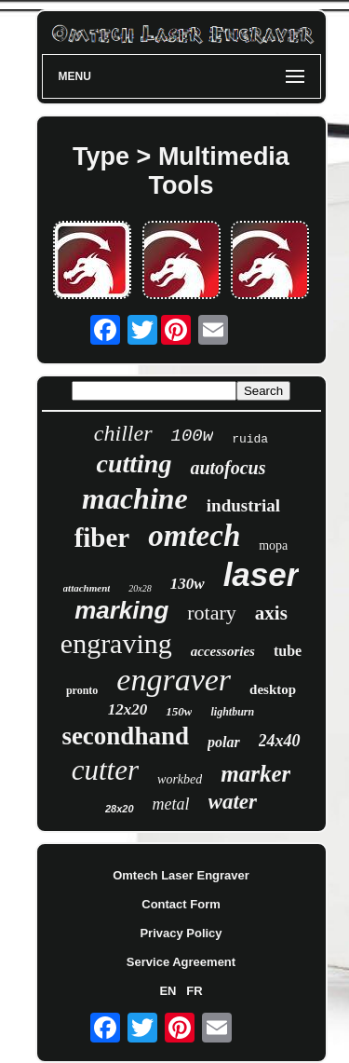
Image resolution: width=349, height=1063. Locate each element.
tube (288, 651)
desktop (272, 689)
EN (167, 991)
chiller (123, 433)
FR (194, 991)
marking (121, 610)
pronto (82, 690)
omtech (194, 535)
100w (192, 436)
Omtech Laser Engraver (181, 875)
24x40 (280, 740)
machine (135, 498)
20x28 (139, 588)
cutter (105, 770)
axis (271, 613)
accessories (223, 651)
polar (224, 742)
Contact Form (181, 904)
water (232, 801)
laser (261, 574)
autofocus (227, 467)
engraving (116, 643)
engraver (173, 679)
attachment (87, 587)
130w (187, 584)
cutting (133, 463)
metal (171, 804)
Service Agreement (181, 962)
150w (179, 711)
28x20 (119, 808)
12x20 (128, 709)
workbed (179, 779)
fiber (102, 537)
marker (255, 773)
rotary (211, 612)
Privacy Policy (180, 933)
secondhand (125, 736)
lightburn (232, 711)
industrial (243, 505)
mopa (273, 545)
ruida (250, 439)
